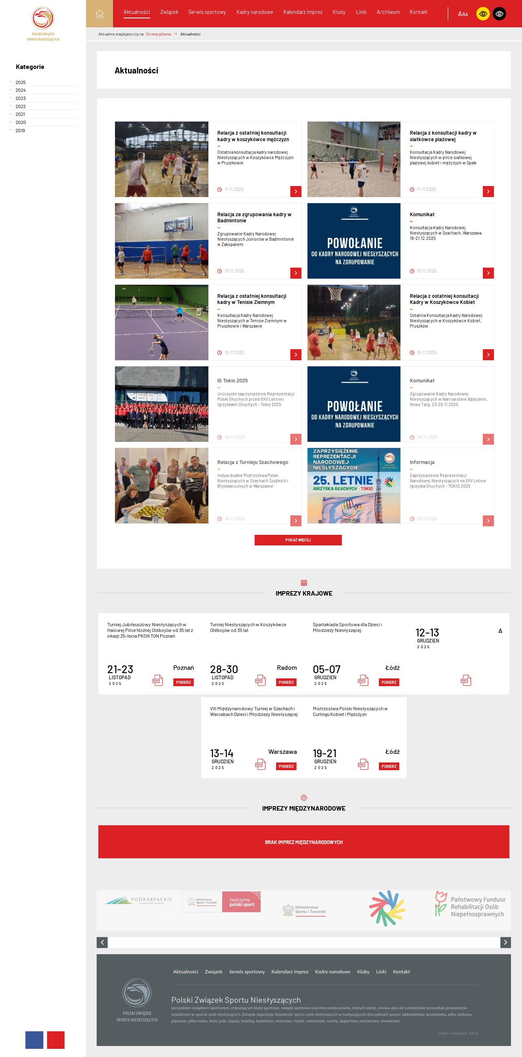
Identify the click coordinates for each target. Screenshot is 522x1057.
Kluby (339, 12)
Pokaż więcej (298, 540)
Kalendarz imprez (303, 12)
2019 (20, 130)
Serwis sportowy (207, 12)
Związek (169, 12)
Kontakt (419, 12)
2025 (20, 82)
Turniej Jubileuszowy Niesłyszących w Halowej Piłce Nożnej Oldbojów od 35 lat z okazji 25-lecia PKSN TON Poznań (150, 629)
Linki (361, 12)
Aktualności (137, 12)
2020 (20, 122)
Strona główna (158, 33)
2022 (20, 106)
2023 (20, 98)
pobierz (183, 682)
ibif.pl (473, 1033)
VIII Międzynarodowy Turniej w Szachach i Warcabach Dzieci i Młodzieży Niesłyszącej (254, 711)
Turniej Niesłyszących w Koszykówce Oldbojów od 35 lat (248, 627)
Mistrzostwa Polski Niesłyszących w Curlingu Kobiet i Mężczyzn (350, 711)
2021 (20, 114)
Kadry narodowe (255, 12)
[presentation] (102, 942)
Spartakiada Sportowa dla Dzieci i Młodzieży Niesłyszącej (347, 627)
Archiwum (388, 12)
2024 (20, 90)
